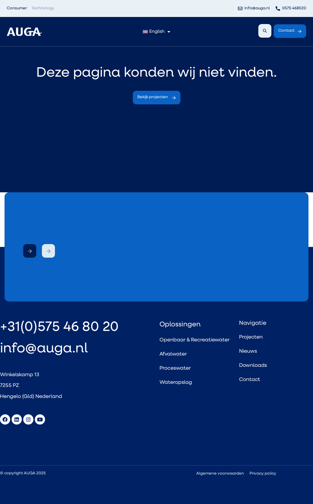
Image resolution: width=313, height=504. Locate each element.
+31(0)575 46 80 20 (59, 327)
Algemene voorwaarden (220, 473)
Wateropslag (175, 382)
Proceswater (175, 368)
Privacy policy (263, 473)
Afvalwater (173, 354)
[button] (29, 251)
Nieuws (248, 351)
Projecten (251, 337)
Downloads (253, 365)
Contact (249, 379)
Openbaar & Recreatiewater (194, 340)
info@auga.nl (44, 349)
